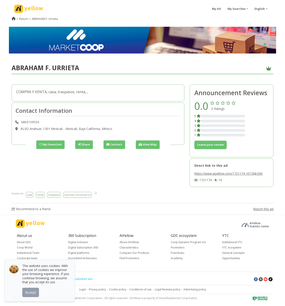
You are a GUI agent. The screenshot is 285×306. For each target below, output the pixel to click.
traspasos (53, 194)
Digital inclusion (78, 242)
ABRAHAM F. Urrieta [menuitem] (45, 19)
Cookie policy (117, 289)
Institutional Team (28, 253)
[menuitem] (14, 19)
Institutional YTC (232, 242)
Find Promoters (129, 258)
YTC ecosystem (231, 247)
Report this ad (263, 209)
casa (29, 194)
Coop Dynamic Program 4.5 (188, 242)
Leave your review (210, 145)
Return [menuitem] (23, 19)
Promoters (177, 247)
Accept (30, 292)
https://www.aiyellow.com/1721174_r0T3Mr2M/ (228, 173)
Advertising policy (194, 289)
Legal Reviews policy (167, 289)
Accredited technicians (82, 258)
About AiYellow (129, 242)
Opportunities (231, 258)
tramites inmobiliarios (77, 194)
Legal (82, 289)
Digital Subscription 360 (83, 247)
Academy (177, 258)
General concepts (233, 253)
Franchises (177, 253)
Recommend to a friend (31, 209)
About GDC (24, 242)
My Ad (216, 9)
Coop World (25, 247)
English (259, 9)
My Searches (237, 9)
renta (40, 194)
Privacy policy (97, 289)
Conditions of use (140, 289)
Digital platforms (78, 253)
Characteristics (129, 247)
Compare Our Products (134, 253)
